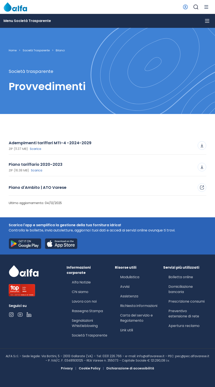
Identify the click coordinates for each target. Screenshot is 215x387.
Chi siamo (80, 291)
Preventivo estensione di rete (183, 313)
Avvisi (124, 286)
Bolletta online (180, 277)
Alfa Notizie (81, 282)
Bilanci (60, 50)
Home (13, 50)
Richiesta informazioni (138, 305)
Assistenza (129, 296)
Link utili (126, 330)
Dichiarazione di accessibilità (130, 368)
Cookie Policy (89, 368)
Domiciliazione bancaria (180, 289)
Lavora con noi (84, 301)
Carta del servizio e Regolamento (136, 318)
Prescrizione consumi (186, 301)
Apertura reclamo (184, 325)
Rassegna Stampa (87, 310)
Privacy (67, 368)
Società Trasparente (36, 50)
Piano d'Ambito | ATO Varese (107, 187)
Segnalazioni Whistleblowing (85, 323)
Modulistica (129, 277)
